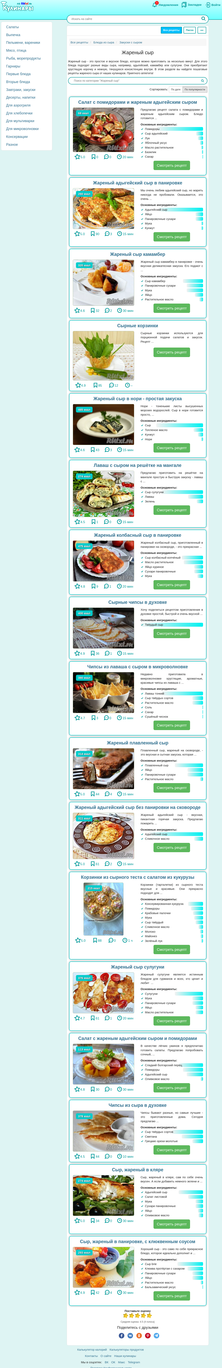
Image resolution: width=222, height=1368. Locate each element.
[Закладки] (191, 4)
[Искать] (204, 19)
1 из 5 (126, 1316)
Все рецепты (171, 30)
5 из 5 (150, 1316)
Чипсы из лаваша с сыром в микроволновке (137, 666)
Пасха (189, 30)
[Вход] (212, 5)
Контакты (91, 1356)
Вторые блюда (18, 82)
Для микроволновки (22, 129)
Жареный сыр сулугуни (137, 967)
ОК (113, 1362)
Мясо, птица (16, 50)
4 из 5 (144, 1316)
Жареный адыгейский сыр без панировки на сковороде (137, 807)
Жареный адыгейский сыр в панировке (137, 182)
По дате (176, 89)
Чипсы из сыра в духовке (138, 1105)
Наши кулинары (125, 1356)
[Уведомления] (165, 5)
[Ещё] (202, 30)
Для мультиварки (20, 121)
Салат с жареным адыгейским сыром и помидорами (137, 1038)
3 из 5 (138, 1316)
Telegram (134, 1362)
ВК (107, 1362)
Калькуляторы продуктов (127, 1349)
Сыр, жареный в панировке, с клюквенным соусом (137, 1241)
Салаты (12, 27)
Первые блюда (18, 74)
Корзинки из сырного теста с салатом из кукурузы (137, 877)
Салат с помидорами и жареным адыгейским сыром (137, 102)
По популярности (195, 89)
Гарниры (13, 66)
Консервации (17, 137)
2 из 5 (132, 1316)
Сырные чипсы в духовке (137, 602)
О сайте (106, 1356)
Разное (12, 145)
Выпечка (13, 35)
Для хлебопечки (19, 113)
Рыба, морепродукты (23, 58)
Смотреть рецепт (172, 165)
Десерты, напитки (20, 97)
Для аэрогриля (18, 105)
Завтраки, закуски (20, 90)
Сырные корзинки (137, 325)
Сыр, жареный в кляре (137, 1169)
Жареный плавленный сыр (137, 742)
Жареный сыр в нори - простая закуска (138, 398)
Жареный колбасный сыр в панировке (137, 535)
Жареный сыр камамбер (137, 254)
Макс (121, 1362)
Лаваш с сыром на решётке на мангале (137, 465)
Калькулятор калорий (92, 1349)
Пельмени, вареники (23, 43)
